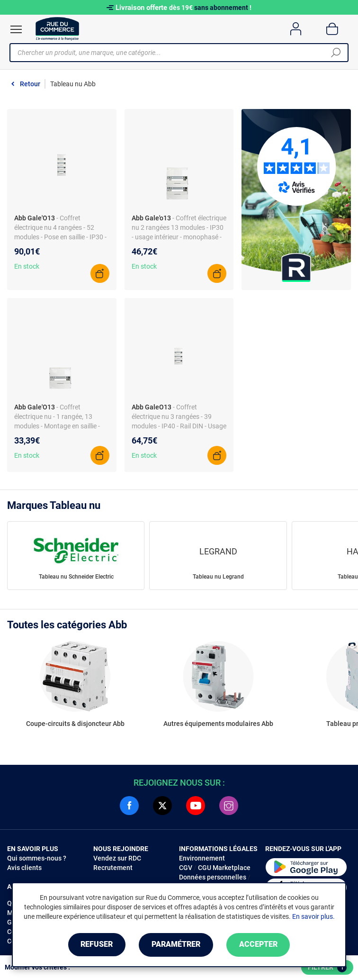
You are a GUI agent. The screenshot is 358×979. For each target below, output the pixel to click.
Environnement (202, 858)
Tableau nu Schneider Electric (76, 576)
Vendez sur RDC (117, 858)
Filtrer (327, 967)
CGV (185, 867)
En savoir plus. (313, 916)
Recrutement (113, 867)
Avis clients (24, 867)
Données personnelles (212, 877)
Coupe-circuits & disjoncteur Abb (75, 723)
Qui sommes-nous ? (36, 858)
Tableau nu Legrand (218, 576)
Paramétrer (176, 944)
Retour (30, 84)
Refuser (96, 944)
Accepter (259, 944)
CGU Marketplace (224, 867)
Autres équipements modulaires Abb (218, 723)
